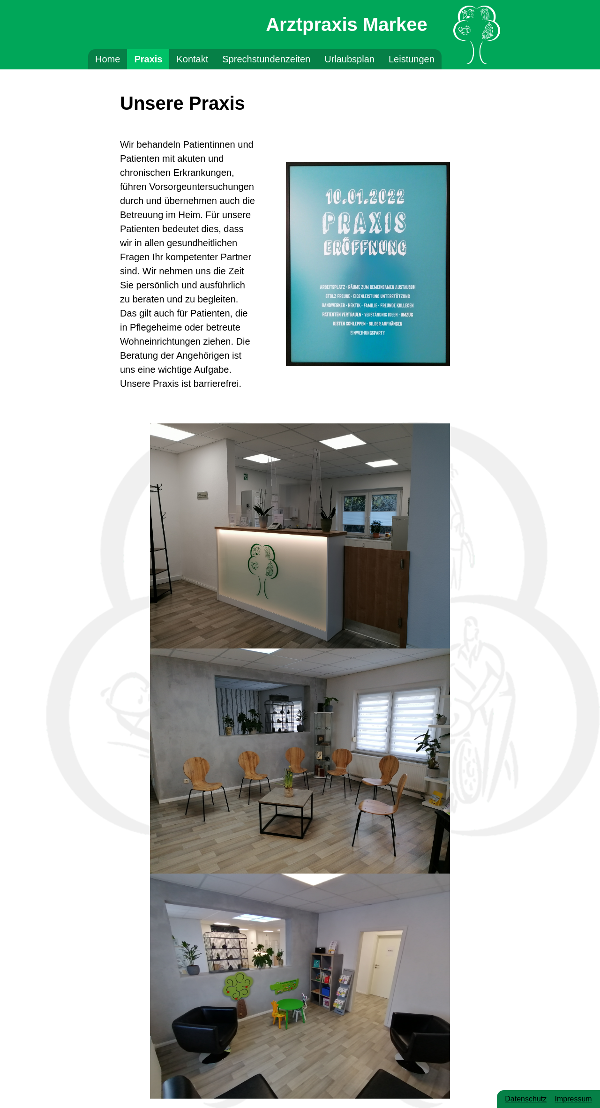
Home (107, 59)
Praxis (148, 59)
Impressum (573, 1099)
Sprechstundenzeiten (266, 59)
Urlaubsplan (349, 59)
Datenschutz (526, 1099)
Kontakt (192, 59)
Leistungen (412, 59)
